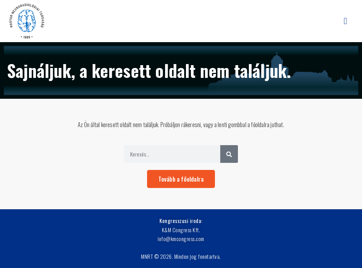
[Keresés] (229, 154)
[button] (345, 21)
